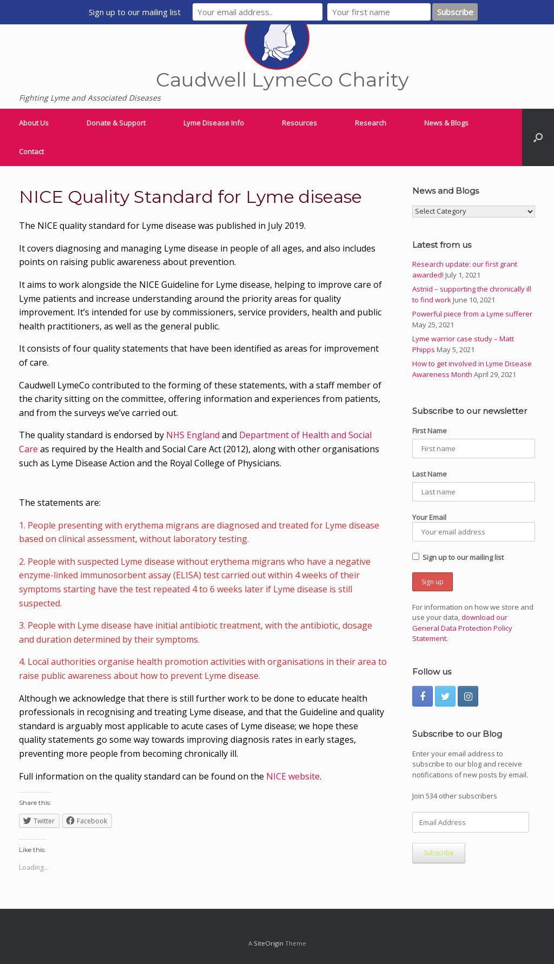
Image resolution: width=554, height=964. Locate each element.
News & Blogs (446, 123)
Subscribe (439, 852)
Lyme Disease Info (213, 123)
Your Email (473, 527)
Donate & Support (116, 123)
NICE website (293, 776)
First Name (429, 430)
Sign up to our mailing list (458, 557)
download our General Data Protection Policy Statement (462, 627)
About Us (34, 123)
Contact (31, 151)
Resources (299, 123)
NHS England (193, 435)
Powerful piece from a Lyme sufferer (472, 314)
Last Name (429, 474)
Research (370, 123)
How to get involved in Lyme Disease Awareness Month (472, 369)
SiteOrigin (268, 943)
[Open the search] (538, 137)
